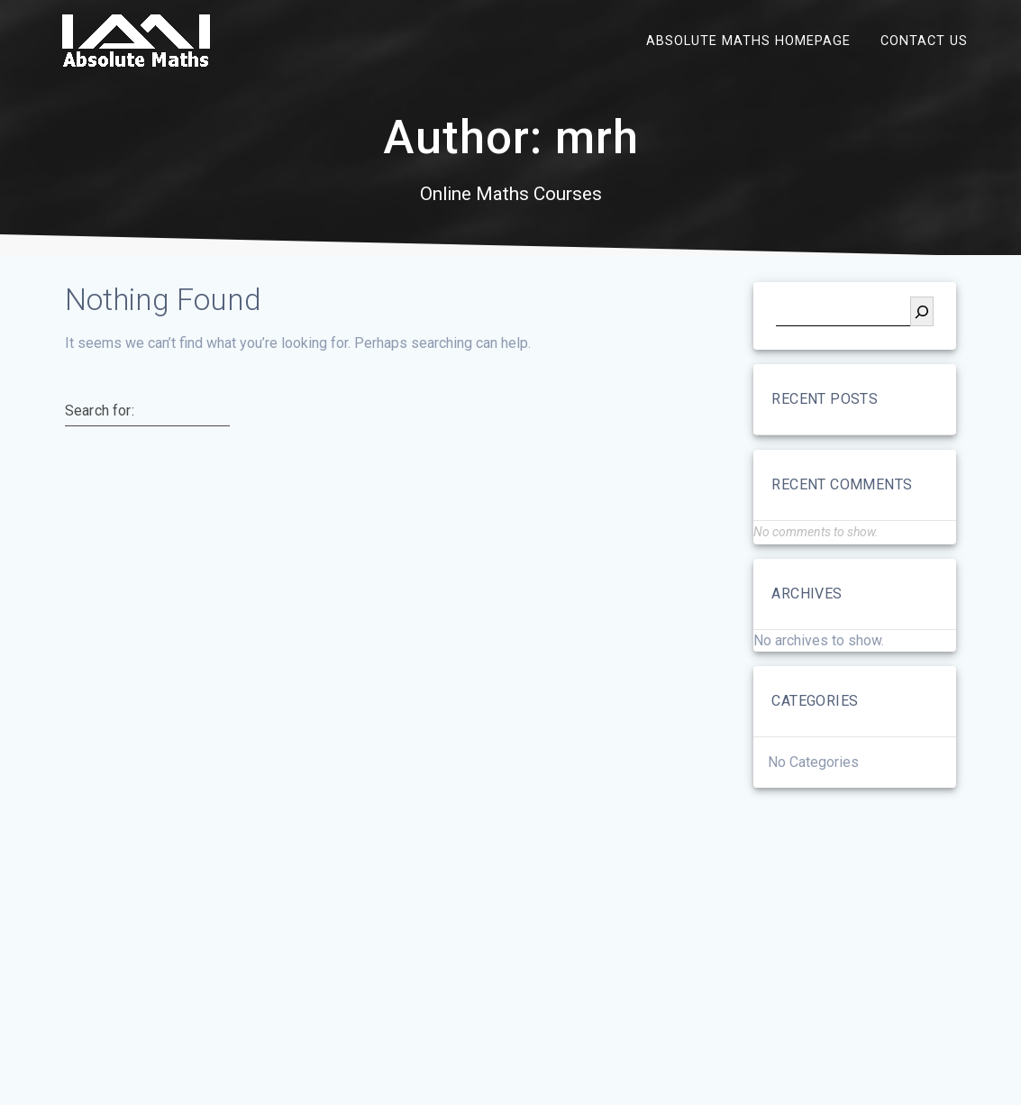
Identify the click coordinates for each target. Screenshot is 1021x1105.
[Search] (922, 311)
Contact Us (924, 40)
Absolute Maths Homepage (748, 40)
